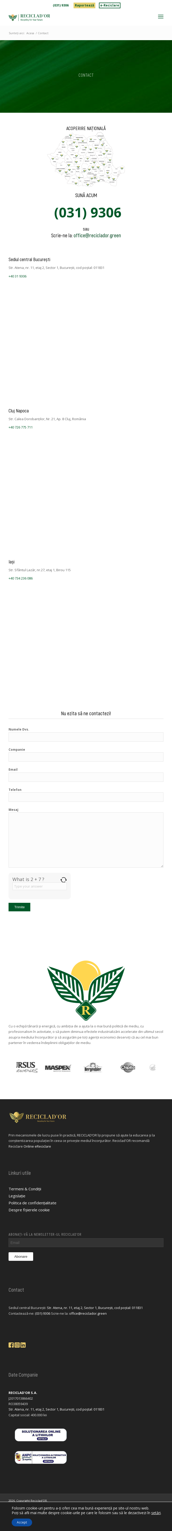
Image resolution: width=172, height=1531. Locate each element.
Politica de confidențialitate (32, 1202)
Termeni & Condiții (25, 1188)
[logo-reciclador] (70, 17)
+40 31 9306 (17, 276)
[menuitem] (60, 5)
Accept (22, 1522)
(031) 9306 (61, 5)
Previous (12, 1067)
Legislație (17, 1195)
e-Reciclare (109, 5)
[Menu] (160, 16)
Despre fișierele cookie (29, 1209)
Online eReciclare (37, 1146)
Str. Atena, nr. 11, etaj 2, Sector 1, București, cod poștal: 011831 (95, 1307)
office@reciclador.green (97, 235)
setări (156, 1513)
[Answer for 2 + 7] (39, 886)
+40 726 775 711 (21, 427)
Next (159, 1067)
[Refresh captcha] (63, 880)
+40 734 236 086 (21, 578)
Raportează (84, 5)
